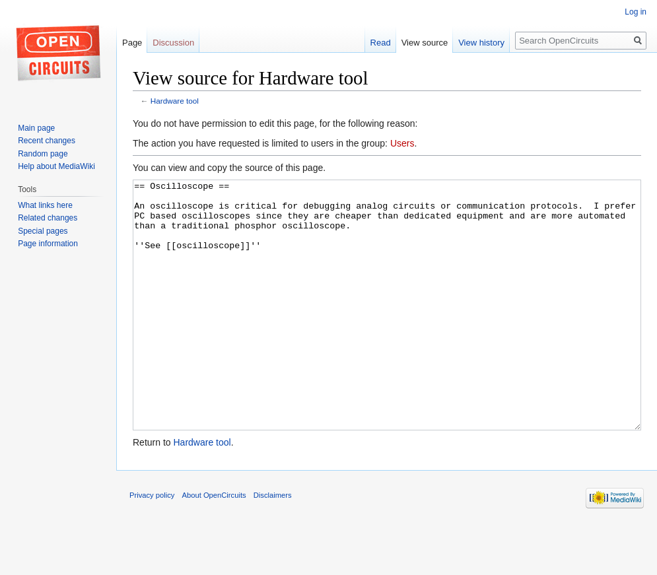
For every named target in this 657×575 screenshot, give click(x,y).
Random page (42, 153)
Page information (48, 243)
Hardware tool (175, 100)
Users (402, 143)
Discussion (173, 43)
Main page (36, 128)
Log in (635, 12)
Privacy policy (151, 545)
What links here (45, 205)
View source (424, 43)
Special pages (42, 231)
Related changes (47, 217)
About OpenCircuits (214, 545)
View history (481, 43)
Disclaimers (273, 545)
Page (132, 43)
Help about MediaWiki (56, 166)
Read (380, 43)
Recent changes (46, 140)
